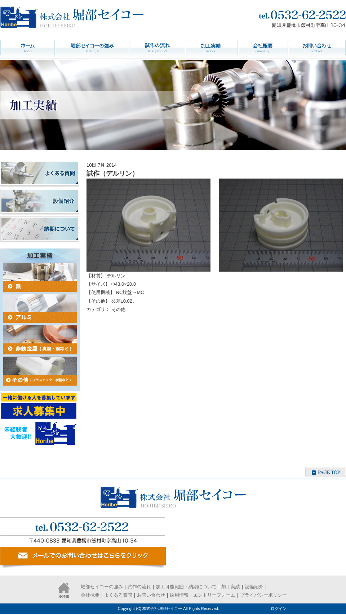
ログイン (279, 608)
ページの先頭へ (325, 472)
